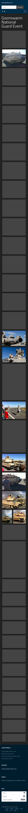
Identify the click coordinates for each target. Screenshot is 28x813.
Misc (21, 808)
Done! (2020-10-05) (6, 758)
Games (17, 808)
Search (20, 7)
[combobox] (8, 7)
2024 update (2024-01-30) (8, 751)
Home (7, 808)
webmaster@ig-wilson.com (9, 768)
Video (6, 810)
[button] (25, 11)
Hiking (11, 808)
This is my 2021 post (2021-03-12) (10, 756)
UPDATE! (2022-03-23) (7, 754)
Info (11, 810)
